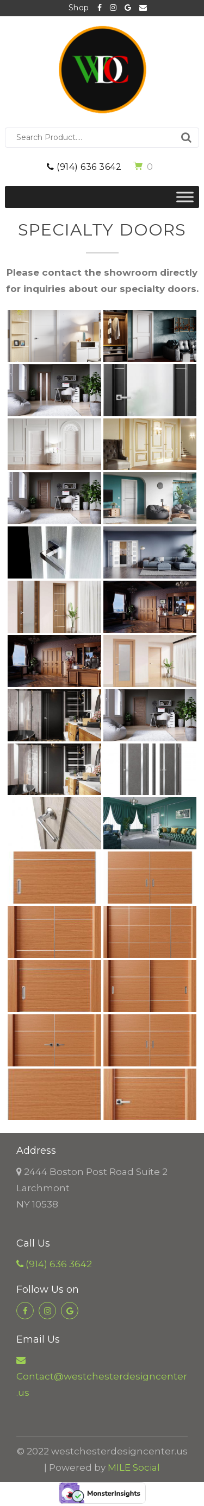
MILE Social (134, 1467)
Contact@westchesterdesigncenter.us (143, 8)
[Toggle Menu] (185, 197)
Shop (79, 7)
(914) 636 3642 (84, 167)
